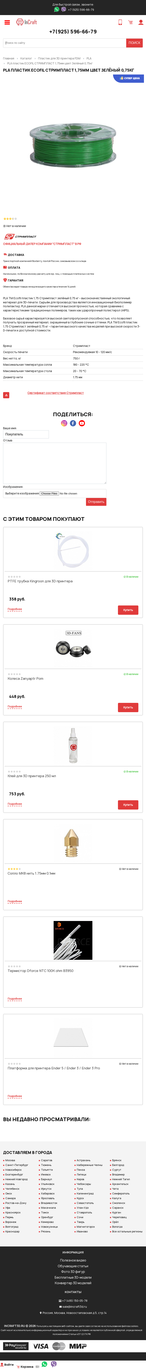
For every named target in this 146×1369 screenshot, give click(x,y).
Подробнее (15, 609)
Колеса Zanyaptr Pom (25, 678)
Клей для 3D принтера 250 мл (32, 776)
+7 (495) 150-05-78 (74, 1301)
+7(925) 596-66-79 (73, 31)
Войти (9, 1365)
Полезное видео (73, 1260)
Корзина (27, 1367)
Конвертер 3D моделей (73, 1283)
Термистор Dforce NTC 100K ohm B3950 (40, 970)
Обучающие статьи (73, 1266)
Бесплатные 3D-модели (73, 1277)
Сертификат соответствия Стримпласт (55, 393)
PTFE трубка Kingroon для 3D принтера (40, 581)
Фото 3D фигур (73, 1272)
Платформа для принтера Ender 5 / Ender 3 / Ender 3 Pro (54, 1068)
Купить (128, 610)
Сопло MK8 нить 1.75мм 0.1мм (31, 873)
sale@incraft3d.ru (74, 1307)
